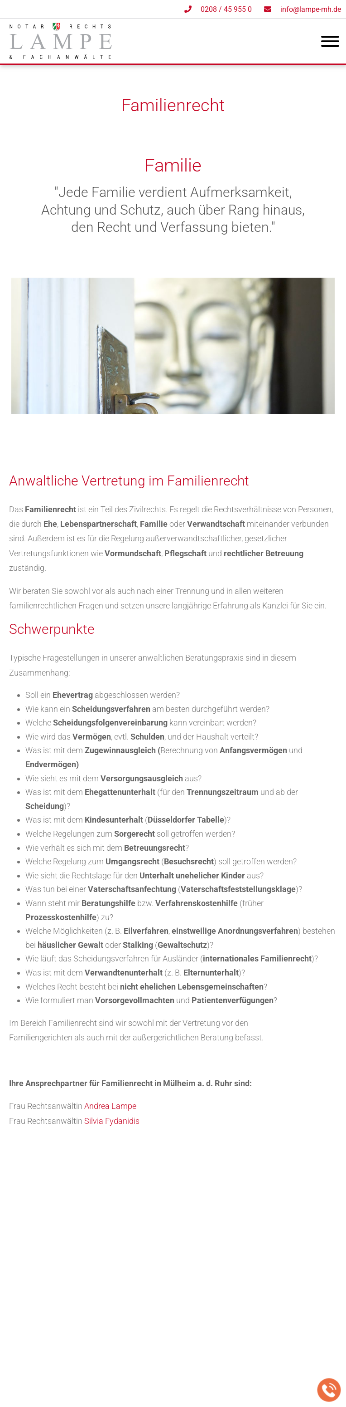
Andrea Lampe (110, 1106)
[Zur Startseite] (61, 56)
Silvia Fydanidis (111, 1121)
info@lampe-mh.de (310, 9)
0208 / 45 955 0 (226, 9)
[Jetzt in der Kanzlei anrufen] (329, 1390)
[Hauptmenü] (330, 43)
